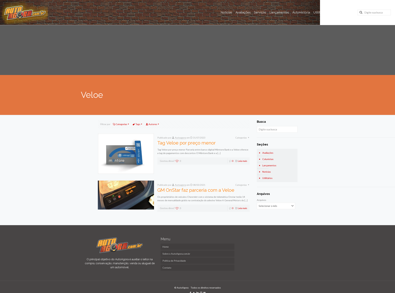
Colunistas (268, 159)
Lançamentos (269, 165)
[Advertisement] (197, 50)
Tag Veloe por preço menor (186, 143)
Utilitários (267, 178)
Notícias (266, 171)
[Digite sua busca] (374, 12)
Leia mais (242, 160)
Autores (153, 124)
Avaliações (267, 152)
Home (165, 246)
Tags (137, 124)
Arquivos (261, 200)
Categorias (121, 124)
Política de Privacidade (174, 260)
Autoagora (180, 137)
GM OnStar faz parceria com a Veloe (195, 190)
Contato (166, 267)
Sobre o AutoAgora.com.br (176, 253)
